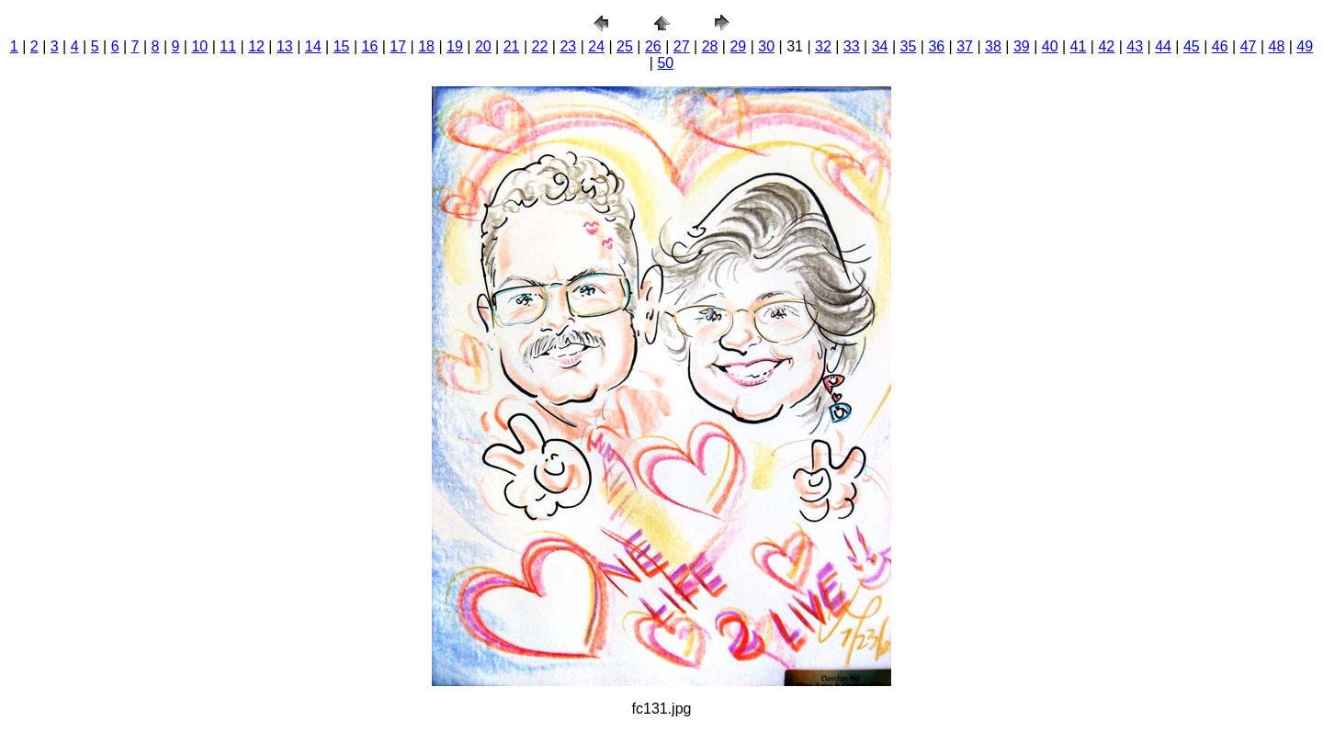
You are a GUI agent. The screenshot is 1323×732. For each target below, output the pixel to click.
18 (426, 46)
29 (737, 46)
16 (370, 46)
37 (964, 46)
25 (624, 46)
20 (483, 46)
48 (1277, 46)
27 (681, 46)
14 (313, 46)
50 (665, 63)
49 (1304, 46)
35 (908, 46)
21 (511, 46)
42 (1106, 46)
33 (851, 46)
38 (993, 46)
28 (710, 46)
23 (568, 46)
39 (1021, 46)
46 (1220, 46)
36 (936, 46)
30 (766, 46)
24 (596, 46)
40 (1050, 46)
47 (1248, 46)
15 (342, 46)
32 (823, 46)
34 (880, 46)
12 (256, 46)
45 (1191, 46)
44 (1163, 46)
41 (1078, 46)
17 (398, 46)
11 (228, 46)
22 (540, 46)
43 (1134, 46)
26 (653, 46)
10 (199, 46)
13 (285, 46)
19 (455, 46)
